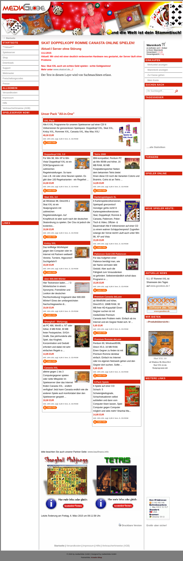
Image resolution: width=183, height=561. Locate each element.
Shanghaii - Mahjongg (55, 321)
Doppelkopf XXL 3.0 (54, 154)
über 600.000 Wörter (54, 279)
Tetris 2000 (99, 154)
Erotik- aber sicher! (157, 525)
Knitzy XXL (49, 243)
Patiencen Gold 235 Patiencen (109, 254)
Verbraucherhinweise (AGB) (16, 108)
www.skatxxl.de (61, 69)
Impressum (8, 98)
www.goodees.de (159, 286)
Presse (6, 83)
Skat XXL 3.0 (50, 197)
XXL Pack (48, 120)
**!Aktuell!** (8, 47)
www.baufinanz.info (98, 452)
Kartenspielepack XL (104, 197)
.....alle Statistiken (156, 147)
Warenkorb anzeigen (157, 70)
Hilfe (5, 103)
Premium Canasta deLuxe (107, 296)
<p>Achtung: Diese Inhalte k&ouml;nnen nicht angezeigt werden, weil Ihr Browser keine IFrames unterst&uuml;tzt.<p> (24, 168)
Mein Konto (152, 80)
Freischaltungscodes (13, 78)
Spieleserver (9, 52)
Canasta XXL (50, 368)
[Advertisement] (16, 281)
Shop (5, 57)
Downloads (8, 63)
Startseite (10, 38)
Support (6, 68)
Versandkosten (10, 92)
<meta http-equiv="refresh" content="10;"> (91, 91)
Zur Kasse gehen (155, 75)
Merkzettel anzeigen (156, 64)
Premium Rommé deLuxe (107, 339)
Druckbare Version (132, 525)
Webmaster (8, 73)
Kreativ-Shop (96, 557)
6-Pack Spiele (101, 382)
